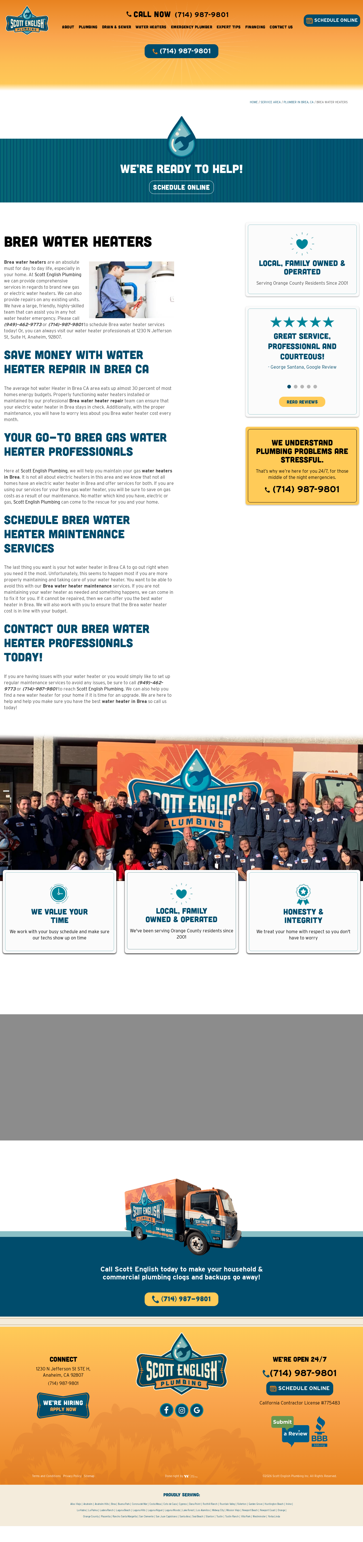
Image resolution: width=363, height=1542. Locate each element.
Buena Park (124, 1519)
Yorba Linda (274, 1532)
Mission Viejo (233, 1526)
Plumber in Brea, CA (298, 105)
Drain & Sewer (116, 28)
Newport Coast (267, 1526)
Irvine (289, 1519)
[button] (289, 396)
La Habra (81, 1526)
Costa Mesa (155, 1519)
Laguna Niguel (155, 1526)
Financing (255, 28)
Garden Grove (255, 1519)
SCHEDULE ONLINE (330, 22)
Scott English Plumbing (58, 284)
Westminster (259, 1532)
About (68, 28)
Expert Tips (229, 28)
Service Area (270, 105)
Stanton (210, 1532)
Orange (281, 1526)
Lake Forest (188, 1526)
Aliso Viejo (75, 1519)
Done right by (181, 1492)
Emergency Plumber (191, 28)
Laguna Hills (139, 1526)
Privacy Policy (72, 1492)
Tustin (219, 1532)
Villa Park (245, 1532)
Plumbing (88, 28)
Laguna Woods (172, 1526)
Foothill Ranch (210, 1519)
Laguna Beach (123, 1526)
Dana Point (195, 1519)
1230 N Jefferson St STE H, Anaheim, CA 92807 (63, 1388)
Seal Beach (197, 1532)
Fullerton (241, 1519)
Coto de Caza (170, 1519)
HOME (254, 105)
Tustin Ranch (232, 1532)
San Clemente (146, 1532)
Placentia (105, 1532)
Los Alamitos (203, 1526)
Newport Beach (250, 1526)
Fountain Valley (227, 1519)
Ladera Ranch (107, 1526)
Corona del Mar (139, 1519)
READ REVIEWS (302, 411)
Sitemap (89, 1492)
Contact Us (281, 28)
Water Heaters (151, 28)
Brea (113, 1519)
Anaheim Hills (102, 1519)
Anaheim (87, 1519)
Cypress (183, 1519)
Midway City (218, 1526)
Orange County (91, 1532)
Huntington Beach (274, 1519)
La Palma (93, 1526)
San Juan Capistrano (166, 1532)
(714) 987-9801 (302, 498)
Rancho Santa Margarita (125, 1532)
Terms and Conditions (46, 1492)
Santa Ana (185, 1532)
